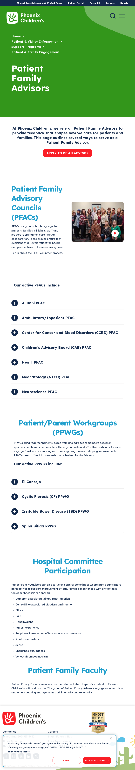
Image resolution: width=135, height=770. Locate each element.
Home (16, 36)
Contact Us (9, 731)
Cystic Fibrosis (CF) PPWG (45, 496)
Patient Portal (76, 3)
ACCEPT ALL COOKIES (97, 760)
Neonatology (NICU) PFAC (46, 377)
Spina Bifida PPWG (39, 526)
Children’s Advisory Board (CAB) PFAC (56, 347)
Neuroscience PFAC (39, 392)
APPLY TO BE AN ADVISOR (67, 153)
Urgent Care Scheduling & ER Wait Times (39, 3)
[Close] (111, 738)
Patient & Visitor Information (35, 41)
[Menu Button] (122, 16)
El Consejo (31, 481)
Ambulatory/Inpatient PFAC (48, 318)
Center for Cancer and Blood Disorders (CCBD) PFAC (70, 332)
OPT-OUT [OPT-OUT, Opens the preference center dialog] (66, 760)
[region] (59, 751)
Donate (124, 3)
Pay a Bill (95, 3)
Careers (110, 3)
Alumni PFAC (33, 303)
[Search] (112, 16)
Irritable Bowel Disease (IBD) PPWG (55, 511)
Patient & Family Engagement (35, 52)
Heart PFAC (32, 362)
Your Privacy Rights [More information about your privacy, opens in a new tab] (19, 751)
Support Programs (26, 47)
